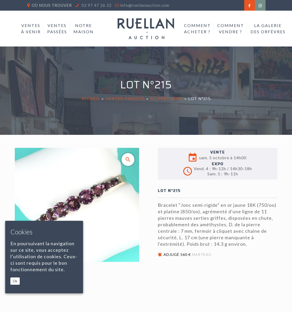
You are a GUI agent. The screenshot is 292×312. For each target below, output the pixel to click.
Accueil (91, 98)
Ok (15, 281)
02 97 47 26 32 (96, 5)
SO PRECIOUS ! (166, 98)
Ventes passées (125, 98)
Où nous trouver (52, 5)
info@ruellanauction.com (144, 5)
